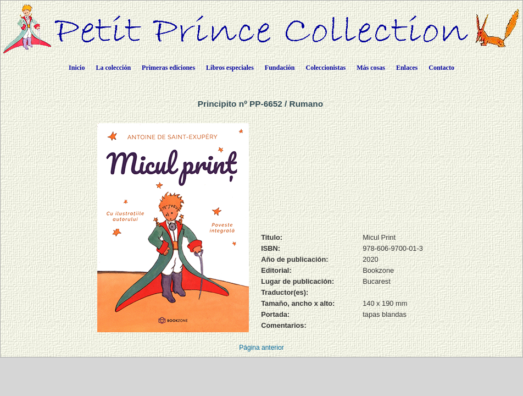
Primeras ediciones (168, 68)
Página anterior (261, 347)
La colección (113, 68)
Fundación (280, 68)
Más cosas (371, 68)
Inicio (77, 68)
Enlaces (407, 68)
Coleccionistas (326, 68)
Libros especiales (230, 68)
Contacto (441, 68)
